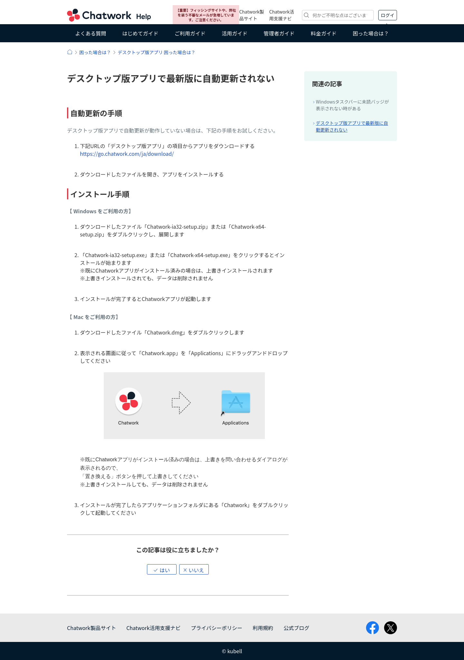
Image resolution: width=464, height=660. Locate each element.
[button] (162, 569)
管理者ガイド (279, 33)
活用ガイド (234, 33)
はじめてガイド (140, 33)
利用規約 (263, 628)
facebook (372, 627)
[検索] (338, 15)
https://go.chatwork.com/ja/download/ (127, 153)
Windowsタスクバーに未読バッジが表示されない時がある (352, 105)
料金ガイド (324, 33)
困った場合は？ (371, 33)
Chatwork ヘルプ (109, 15)
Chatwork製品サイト (251, 15)
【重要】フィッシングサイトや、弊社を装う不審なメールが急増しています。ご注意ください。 (206, 15)
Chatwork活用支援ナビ (281, 15)
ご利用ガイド (190, 33)
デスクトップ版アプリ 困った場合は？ (156, 52)
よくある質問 (90, 33)
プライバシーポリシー (216, 628)
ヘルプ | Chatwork (69, 51)
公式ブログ (296, 628)
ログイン (387, 16)
